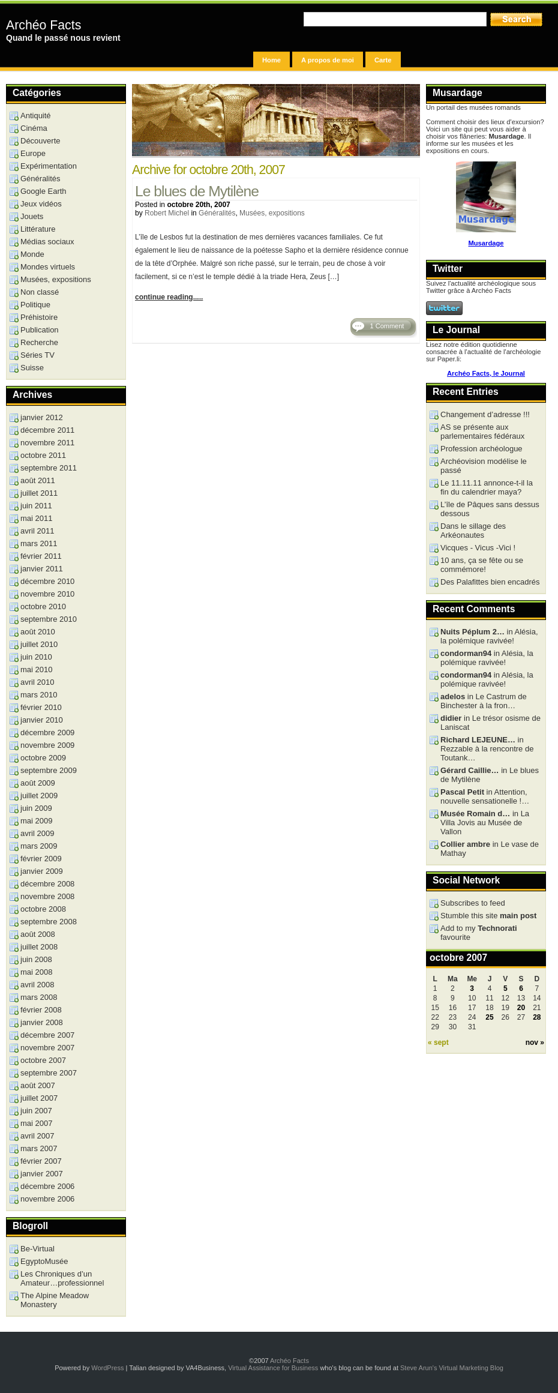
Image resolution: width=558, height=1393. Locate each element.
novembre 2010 (47, 593)
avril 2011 (37, 530)
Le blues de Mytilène (197, 191)
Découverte (40, 140)
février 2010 (41, 707)
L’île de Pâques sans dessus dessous (489, 509)
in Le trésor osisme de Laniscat (490, 723)
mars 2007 (38, 1148)
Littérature (38, 228)
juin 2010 (36, 656)
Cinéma (33, 128)
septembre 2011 (48, 467)
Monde (32, 254)
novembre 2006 (47, 1198)
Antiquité (35, 115)
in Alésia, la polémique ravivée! (489, 636)
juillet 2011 (39, 493)
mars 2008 (38, 997)
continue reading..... (169, 297)
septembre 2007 (48, 1072)
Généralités (217, 213)
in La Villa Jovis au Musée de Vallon (484, 822)
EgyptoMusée (44, 1261)
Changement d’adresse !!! (485, 414)
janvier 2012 (41, 417)
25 (489, 1017)
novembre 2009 (47, 745)
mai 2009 (36, 820)
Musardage (485, 243)
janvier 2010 (41, 719)
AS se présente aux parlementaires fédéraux (482, 432)
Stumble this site (488, 915)
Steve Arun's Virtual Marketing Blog (451, 1367)
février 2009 (41, 858)
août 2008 (37, 934)
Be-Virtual (37, 1248)
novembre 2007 (47, 1047)
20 (521, 1007)
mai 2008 (36, 971)
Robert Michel (167, 213)
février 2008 (41, 1009)
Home (271, 60)
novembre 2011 (47, 442)
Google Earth (43, 191)
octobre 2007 (43, 1060)
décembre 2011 (47, 430)
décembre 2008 (47, 883)
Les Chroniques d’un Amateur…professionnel (62, 1278)
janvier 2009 (41, 871)
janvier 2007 (41, 1173)
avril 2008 (37, 984)
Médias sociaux (47, 241)
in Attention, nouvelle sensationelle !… (484, 796)
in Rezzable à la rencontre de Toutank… (486, 748)
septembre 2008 (48, 921)
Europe (33, 153)
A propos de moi (327, 60)
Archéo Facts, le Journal (486, 373)
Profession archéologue (481, 448)
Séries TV (37, 355)
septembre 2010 (48, 619)
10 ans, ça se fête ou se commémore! (481, 565)
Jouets (31, 216)
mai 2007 (36, 1123)
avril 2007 (37, 1135)
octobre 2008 (43, 908)
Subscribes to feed (472, 902)
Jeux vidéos (41, 203)
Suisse (32, 367)
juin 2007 (36, 1110)
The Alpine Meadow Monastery (54, 1300)
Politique (35, 304)
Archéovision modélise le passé (483, 466)
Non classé (39, 291)
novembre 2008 (47, 896)
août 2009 (37, 782)
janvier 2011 (41, 568)
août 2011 (37, 480)
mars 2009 (38, 845)
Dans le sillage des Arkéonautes (473, 531)
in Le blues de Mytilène (489, 775)
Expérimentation (48, 165)
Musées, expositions (272, 213)
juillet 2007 (39, 1098)
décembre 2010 (47, 581)
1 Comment (387, 325)
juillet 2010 (39, 644)
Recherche (39, 342)
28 (537, 1017)
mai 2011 (36, 518)
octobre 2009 (43, 757)
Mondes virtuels (47, 266)
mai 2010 (36, 669)
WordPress (107, 1367)
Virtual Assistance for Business (273, 1367)
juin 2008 (36, 959)
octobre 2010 (43, 606)
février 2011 (41, 556)
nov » (535, 1042)
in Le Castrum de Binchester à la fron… (483, 701)
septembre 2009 (48, 770)
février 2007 (41, 1161)
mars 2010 (38, 694)
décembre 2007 (47, 1034)
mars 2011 (38, 543)
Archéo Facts (43, 25)
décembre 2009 (47, 732)
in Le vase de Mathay (489, 849)
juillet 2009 (39, 795)
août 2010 (37, 631)
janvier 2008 (41, 1022)
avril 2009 (37, 833)
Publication (39, 329)
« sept (438, 1042)
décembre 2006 (47, 1186)
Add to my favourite (478, 933)
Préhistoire (39, 317)
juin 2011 (36, 505)
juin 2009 (36, 808)
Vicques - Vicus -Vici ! (477, 547)
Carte (383, 60)
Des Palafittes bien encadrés (489, 581)
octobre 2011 (43, 455)
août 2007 (37, 1085)
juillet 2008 (39, 946)
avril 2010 (37, 682)
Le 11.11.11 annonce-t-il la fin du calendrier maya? (486, 487)
